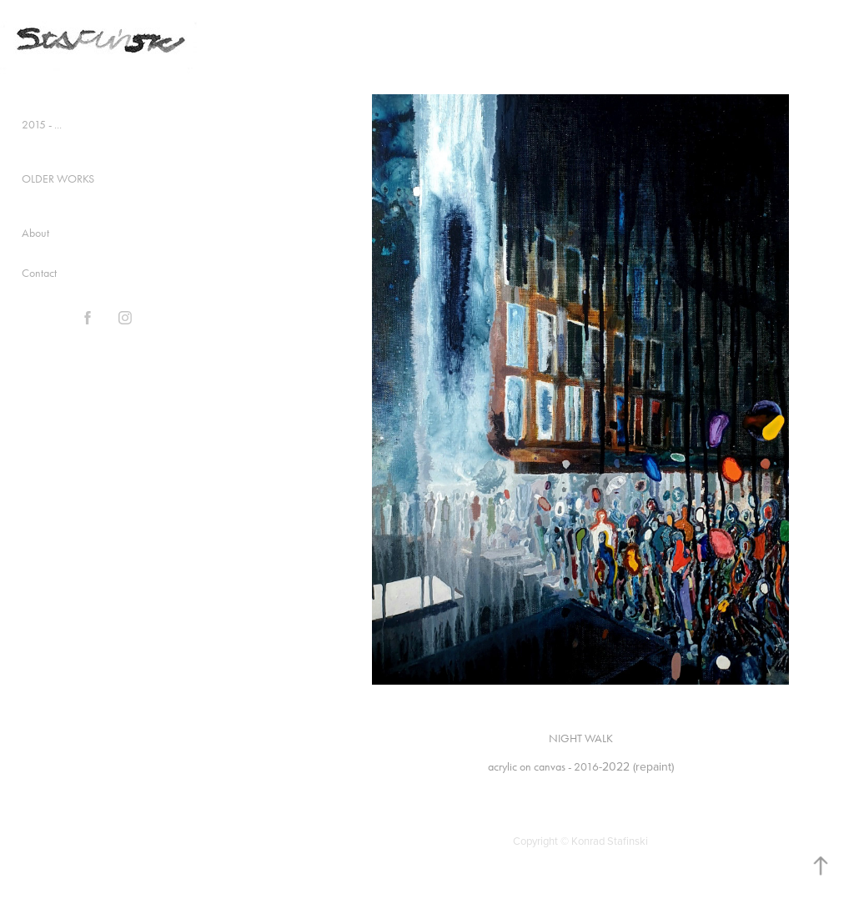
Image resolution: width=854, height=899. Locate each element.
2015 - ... (42, 125)
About (35, 233)
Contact (39, 273)
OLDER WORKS (58, 179)
